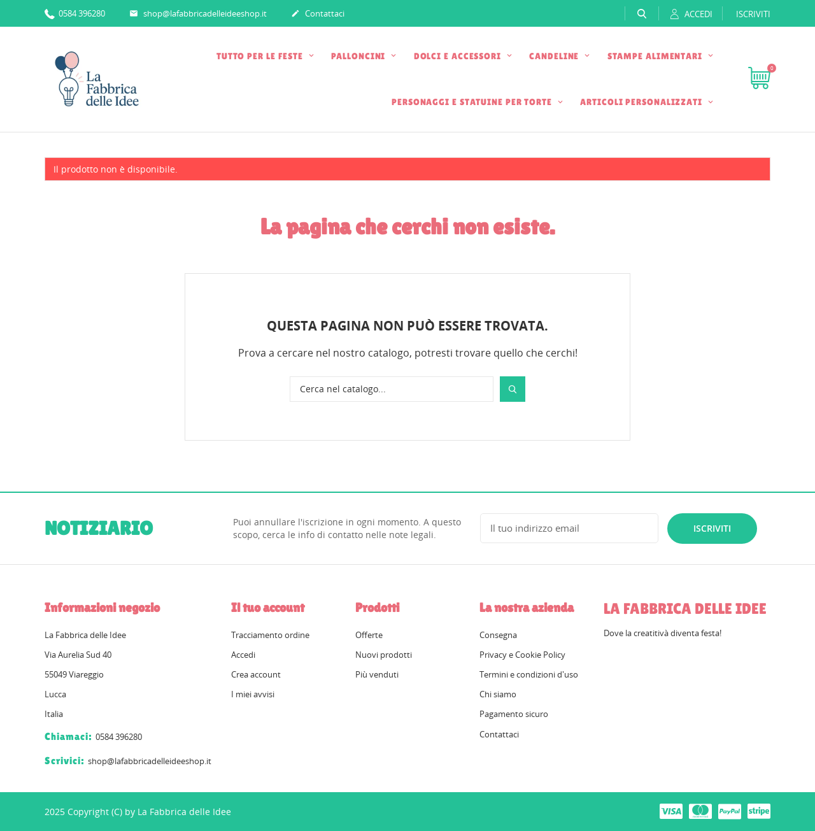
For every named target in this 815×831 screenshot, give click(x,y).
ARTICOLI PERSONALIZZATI (642, 102)
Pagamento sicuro (513, 714)
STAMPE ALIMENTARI (656, 56)
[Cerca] (391, 389)
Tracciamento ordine (270, 635)
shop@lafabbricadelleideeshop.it (198, 14)
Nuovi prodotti (383, 654)
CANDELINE (555, 56)
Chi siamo (497, 694)
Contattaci (317, 14)
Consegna (498, 635)
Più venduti (377, 674)
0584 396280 (75, 13)
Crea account (256, 674)
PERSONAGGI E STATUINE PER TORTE (473, 102)
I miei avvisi (252, 694)
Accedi (243, 654)
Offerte (369, 635)
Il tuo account (267, 607)
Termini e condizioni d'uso (528, 674)
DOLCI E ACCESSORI (459, 56)
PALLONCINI (359, 56)
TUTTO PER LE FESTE (261, 56)
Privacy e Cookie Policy (522, 654)
